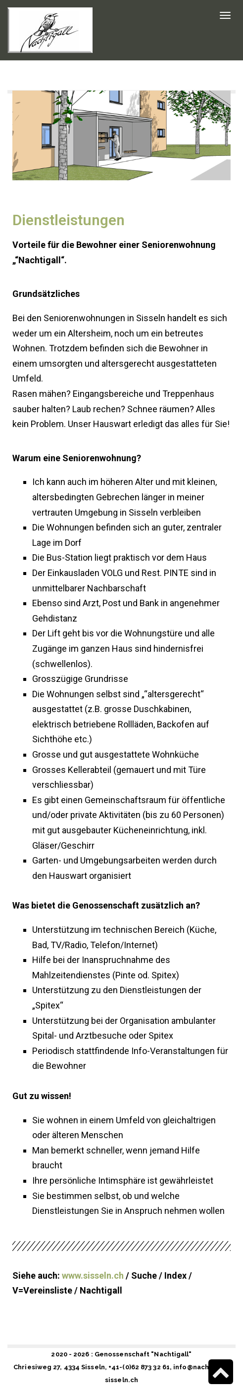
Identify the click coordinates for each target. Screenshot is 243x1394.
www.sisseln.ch (93, 1275)
